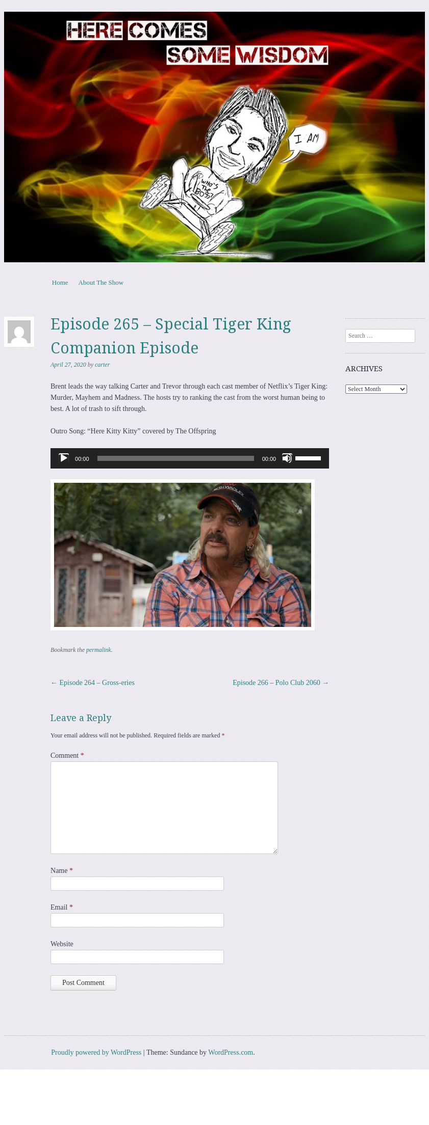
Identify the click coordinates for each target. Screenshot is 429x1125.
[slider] (175, 458)
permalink (98, 649)
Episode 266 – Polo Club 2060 (281, 683)
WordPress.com (230, 1052)
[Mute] (287, 458)
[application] (190, 458)
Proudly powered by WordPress (96, 1052)
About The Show (101, 282)
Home (60, 282)
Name (62, 870)
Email (62, 907)
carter (102, 364)
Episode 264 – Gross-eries (93, 683)
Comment (67, 755)
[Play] (64, 458)
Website (62, 944)
